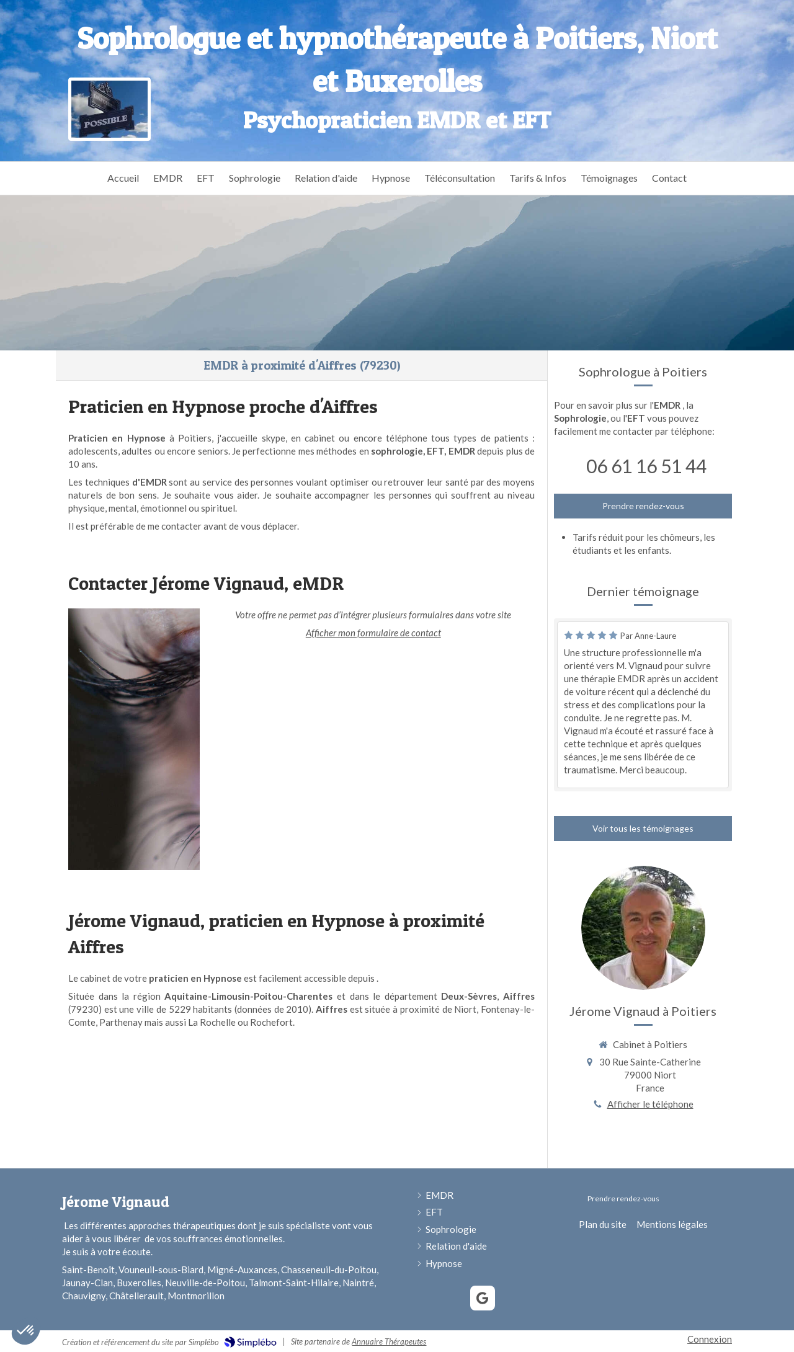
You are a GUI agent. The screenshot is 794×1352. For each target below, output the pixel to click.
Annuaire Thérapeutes (389, 1341)
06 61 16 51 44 (646, 466)
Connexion (709, 1339)
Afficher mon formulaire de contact (373, 632)
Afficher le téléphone (650, 1104)
